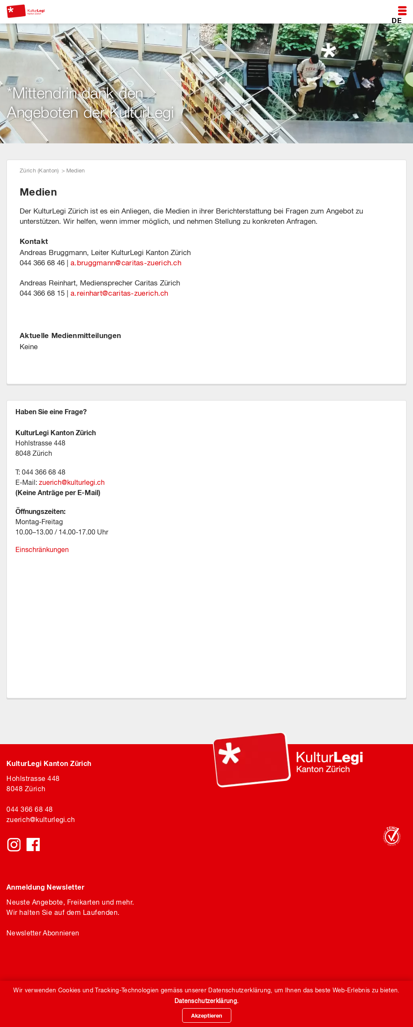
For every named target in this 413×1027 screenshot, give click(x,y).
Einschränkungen (42, 549)
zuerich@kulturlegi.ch (72, 482)
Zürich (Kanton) (39, 170)
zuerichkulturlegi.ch (40, 819)
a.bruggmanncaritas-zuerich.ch (126, 262)
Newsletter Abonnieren (42, 933)
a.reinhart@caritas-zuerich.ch (119, 293)
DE (396, 20)
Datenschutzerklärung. (206, 1000)
